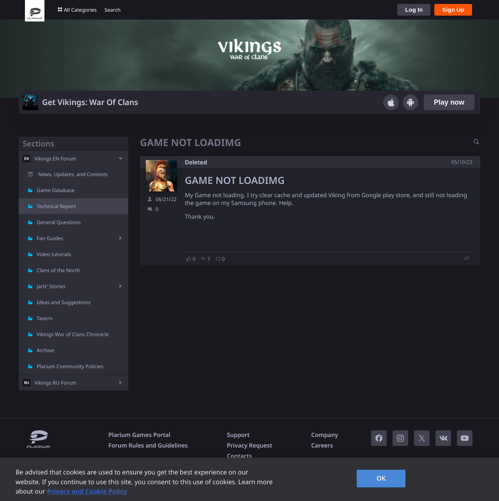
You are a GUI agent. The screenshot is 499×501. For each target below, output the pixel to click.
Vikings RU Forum (55, 382)
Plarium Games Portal (139, 435)
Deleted (196, 162)
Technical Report (56, 206)
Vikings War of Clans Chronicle (73, 334)
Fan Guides (50, 238)
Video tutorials (54, 254)
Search (112, 9)
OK (381, 478)
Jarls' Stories (51, 286)
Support (238, 435)
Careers (322, 445)
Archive (45, 350)
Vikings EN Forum (55, 158)
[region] (249, 479)
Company (324, 435)
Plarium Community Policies (70, 366)
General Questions (59, 222)
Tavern (45, 318)
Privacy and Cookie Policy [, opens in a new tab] (87, 491)
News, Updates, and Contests (73, 174)
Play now (449, 102)
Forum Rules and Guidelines (148, 445)
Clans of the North (58, 270)
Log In (414, 9)
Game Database (55, 190)
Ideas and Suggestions (63, 302)
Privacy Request (249, 445)
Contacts (239, 456)
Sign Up (453, 9)
